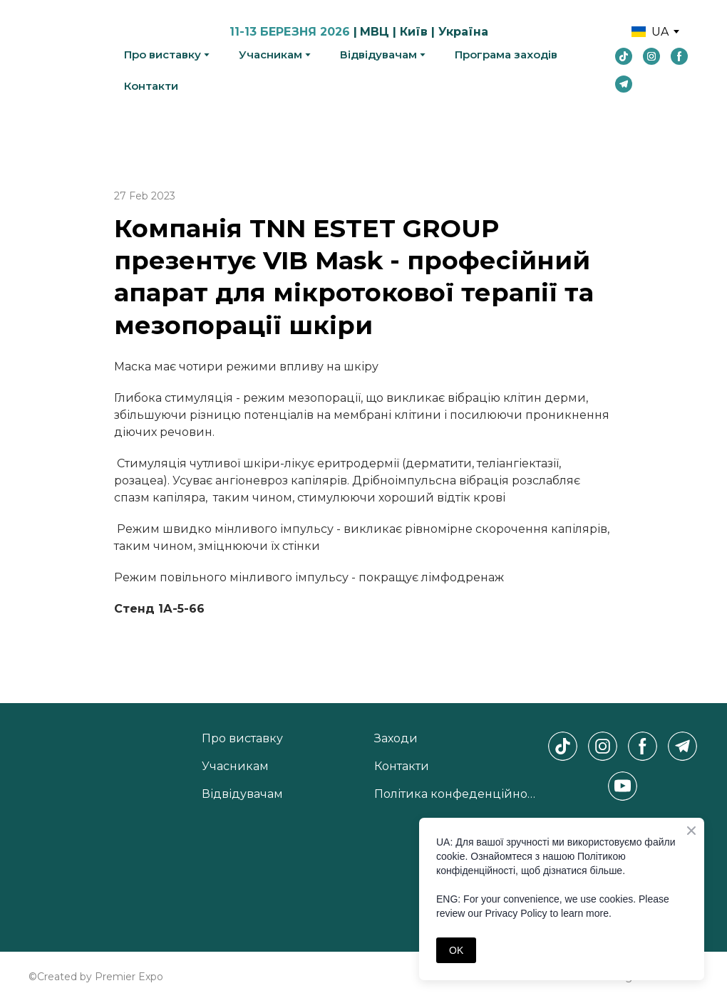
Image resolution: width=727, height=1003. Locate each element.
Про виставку (162, 54)
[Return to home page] (66, 58)
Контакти (151, 86)
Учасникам (270, 54)
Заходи (396, 738)
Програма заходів (506, 54)
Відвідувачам (378, 54)
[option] (650, 32)
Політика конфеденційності (457, 794)
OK (456, 950)
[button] (623, 56)
